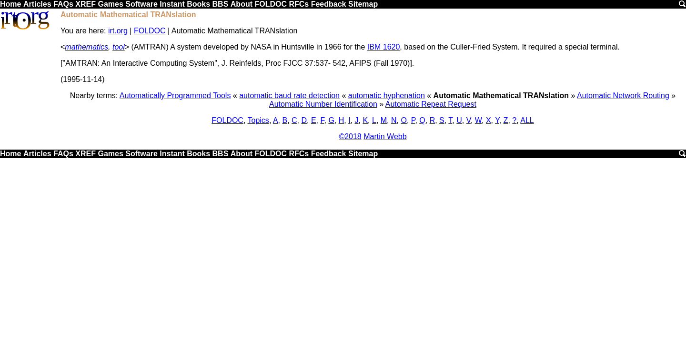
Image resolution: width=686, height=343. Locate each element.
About (241, 4)
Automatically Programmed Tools (175, 95)
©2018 (350, 136)
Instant (172, 4)
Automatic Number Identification (323, 104)
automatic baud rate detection (289, 95)
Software (141, 4)
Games (110, 4)
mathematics (86, 47)
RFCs (299, 4)
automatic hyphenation (386, 95)
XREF (85, 4)
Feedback (328, 4)
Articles (37, 4)
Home (10, 4)
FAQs (63, 4)
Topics (258, 120)
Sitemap (363, 4)
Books (198, 4)
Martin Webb (384, 136)
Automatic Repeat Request (430, 104)
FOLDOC (270, 4)
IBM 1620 (383, 47)
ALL (527, 120)
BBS (220, 4)
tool (118, 47)
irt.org (118, 31)
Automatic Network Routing (623, 95)
